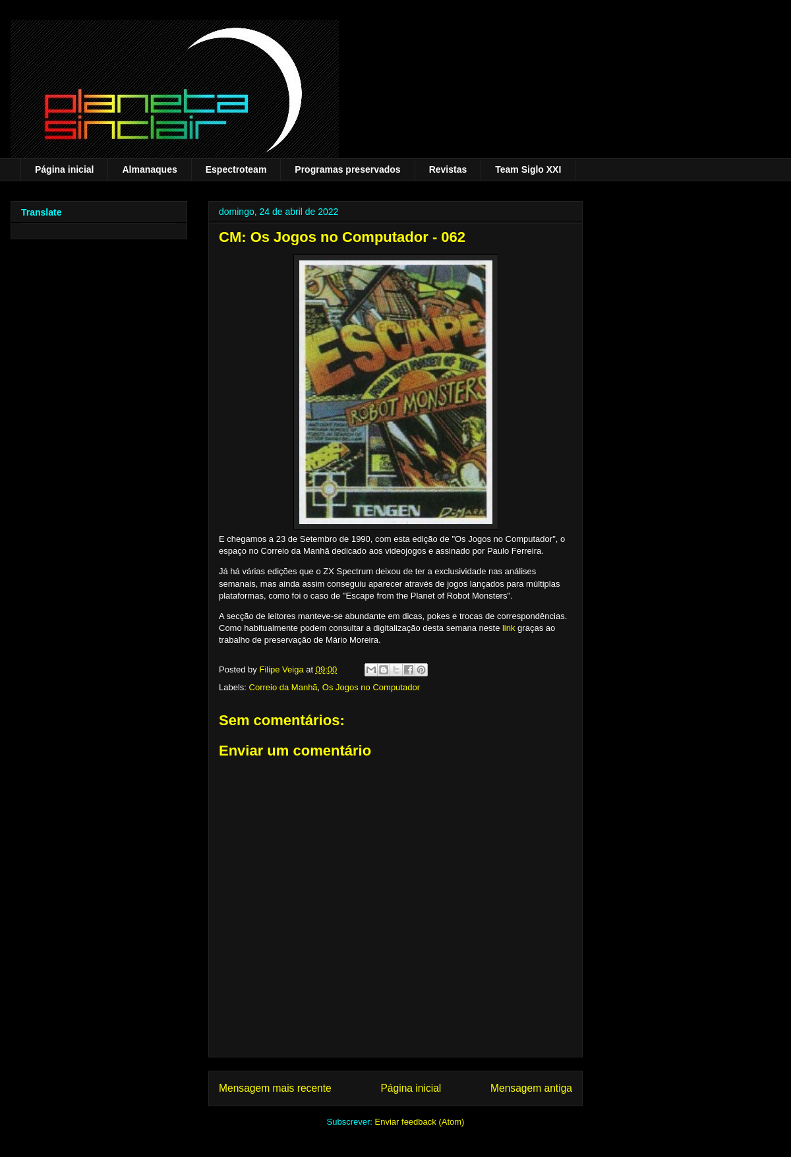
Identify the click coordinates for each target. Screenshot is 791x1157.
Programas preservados (347, 169)
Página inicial (64, 169)
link (508, 628)
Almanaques (149, 169)
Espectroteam (236, 169)
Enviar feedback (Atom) (420, 1122)
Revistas (448, 169)
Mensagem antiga (531, 1088)
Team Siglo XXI (528, 169)
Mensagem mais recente (275, 1088)
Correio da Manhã (283, 687)
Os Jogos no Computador (371, 687)
